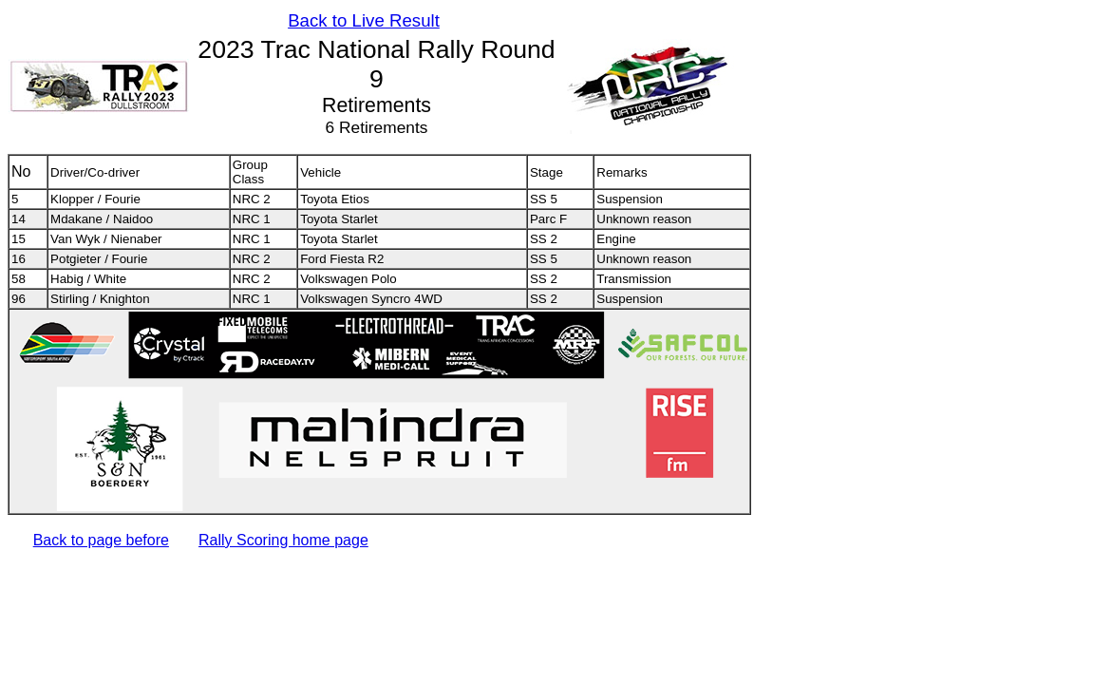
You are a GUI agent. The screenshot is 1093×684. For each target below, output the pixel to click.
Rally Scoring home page (283, 540)
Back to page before (101, 540)
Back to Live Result (364, 20)
